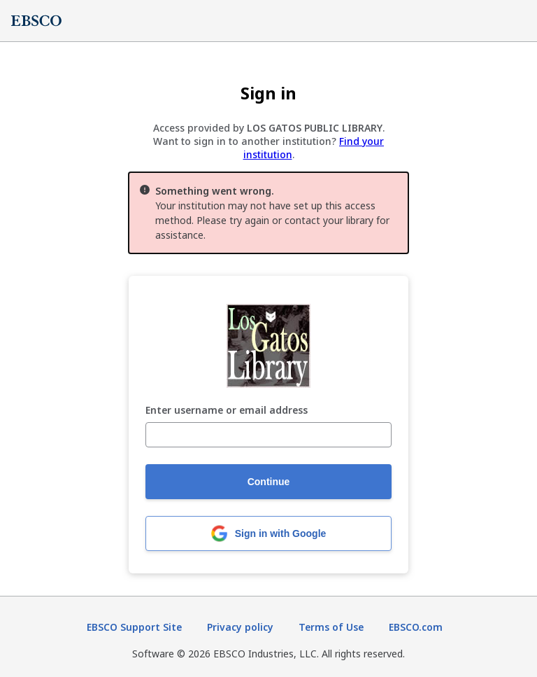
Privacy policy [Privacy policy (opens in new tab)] (240, 627)
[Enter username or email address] (268, 434)
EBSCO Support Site (134, 627)
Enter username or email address (226, 411)
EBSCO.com (416, 627)
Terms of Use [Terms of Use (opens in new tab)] (331, 627)
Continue (269, 481)
